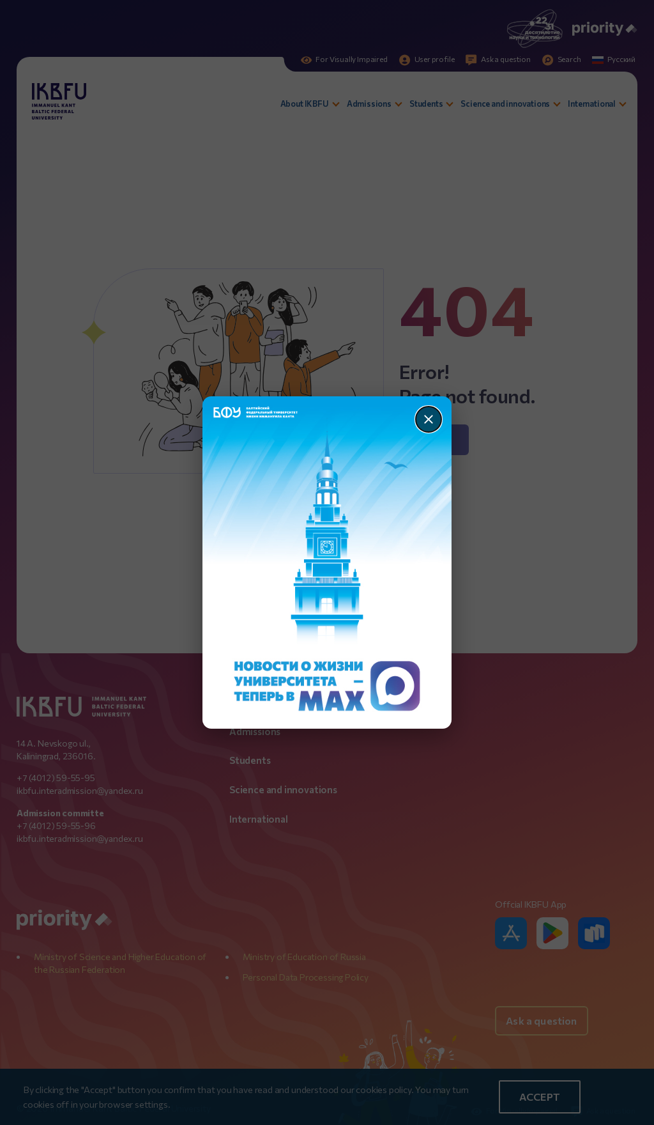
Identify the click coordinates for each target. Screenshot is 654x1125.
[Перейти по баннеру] (327, 562)
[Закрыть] (428, 419)
